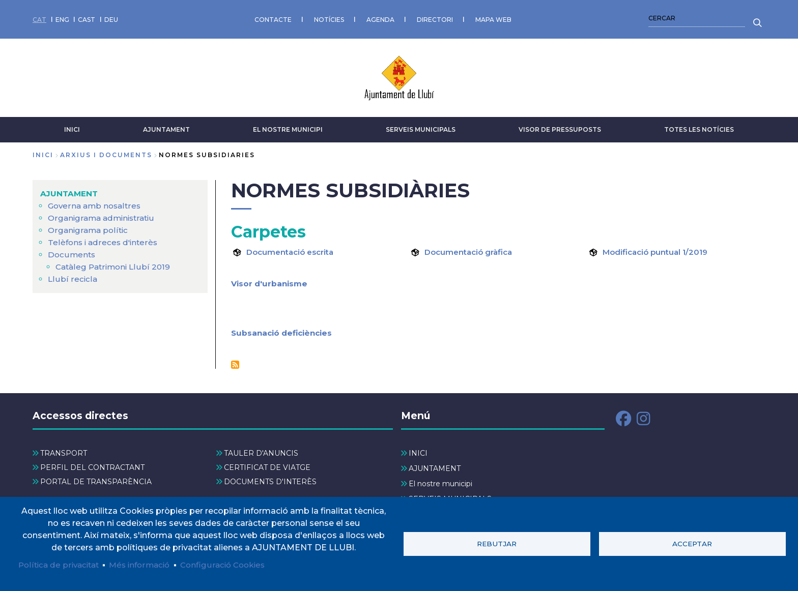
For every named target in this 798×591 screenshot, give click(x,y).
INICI (72, 126)
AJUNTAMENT (166, 126)
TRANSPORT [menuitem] (63, 449)
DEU (111, 17)
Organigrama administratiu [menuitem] (104, 214)
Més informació (145, 564)
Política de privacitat (60, 564)
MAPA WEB (493, 17)
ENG (62, 17)
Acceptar (692, 543)
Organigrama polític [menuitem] (89, 226)
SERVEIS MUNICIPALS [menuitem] (450, 495)
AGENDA (380, 17)
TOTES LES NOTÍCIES (699, 126)
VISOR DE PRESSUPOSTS (560, 126)
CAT (39, 17)
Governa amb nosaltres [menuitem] (96, 202)
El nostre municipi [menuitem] (440, 480)
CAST (86, 17)
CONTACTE (273, 17)
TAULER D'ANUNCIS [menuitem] (261, 449)
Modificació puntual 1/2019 (658, 248)
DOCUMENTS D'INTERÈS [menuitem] (270, 478)
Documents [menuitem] (72, 251)
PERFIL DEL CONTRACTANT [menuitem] (92, 463)
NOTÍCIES (329, 17)
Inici (43, 151)
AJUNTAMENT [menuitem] (70, 190)
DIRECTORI (435, 17)
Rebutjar (497, 543)
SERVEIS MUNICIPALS (420, 126)
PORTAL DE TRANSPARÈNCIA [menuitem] (96, 478)
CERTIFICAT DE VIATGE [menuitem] (267, 463)
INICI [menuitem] (418, 449)
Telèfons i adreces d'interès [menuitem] (104, 239)
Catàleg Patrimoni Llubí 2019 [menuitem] (114, 263)
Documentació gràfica (471, 248)
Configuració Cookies (233, 564)
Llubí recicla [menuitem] (72, 275)
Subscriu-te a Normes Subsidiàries (235, 361)
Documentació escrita (293, 248)
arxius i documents (106, 151)
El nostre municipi (288, 126)
